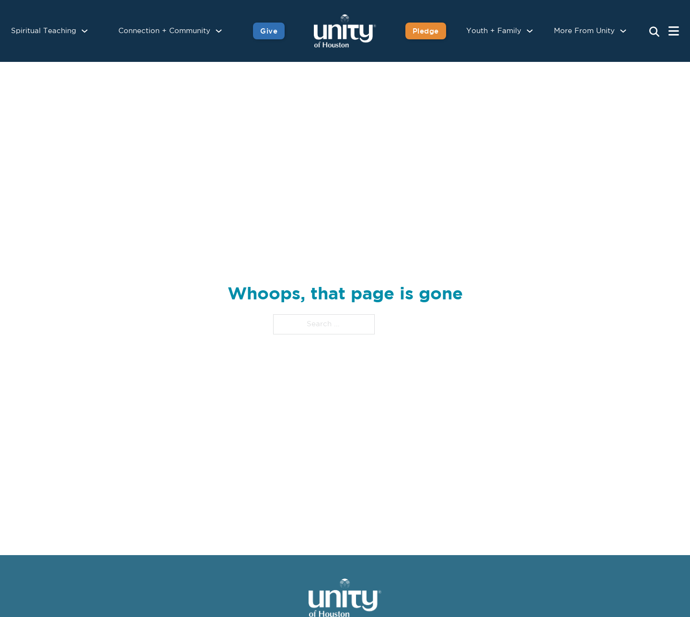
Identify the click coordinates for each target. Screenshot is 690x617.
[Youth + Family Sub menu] (529, 31)
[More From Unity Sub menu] (623, 31)
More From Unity (584, 31)
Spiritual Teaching (43, 31)
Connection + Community (164, 31)
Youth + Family (493, 31)
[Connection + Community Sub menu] (218, 31)
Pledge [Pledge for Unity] (426, 31)
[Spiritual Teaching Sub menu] (84, 31)
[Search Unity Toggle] (654, 32)
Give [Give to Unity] (268, 31)
